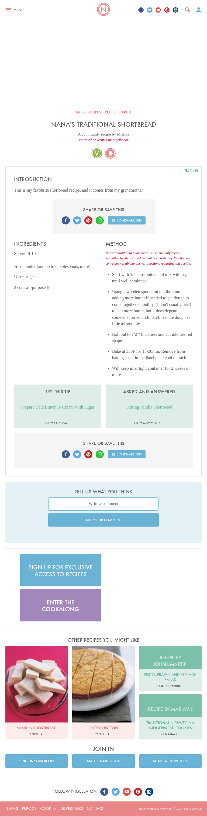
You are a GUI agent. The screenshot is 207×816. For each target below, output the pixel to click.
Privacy (29, 808)
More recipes (88, 112)
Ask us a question (103, 761)
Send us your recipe (37, 761)
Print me (191, 170)
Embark (154, 808)
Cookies (48, 808)
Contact (95, 808)
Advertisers (71, 808)
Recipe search (118, 112)
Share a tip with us (170, 761)
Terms (12, 808)
